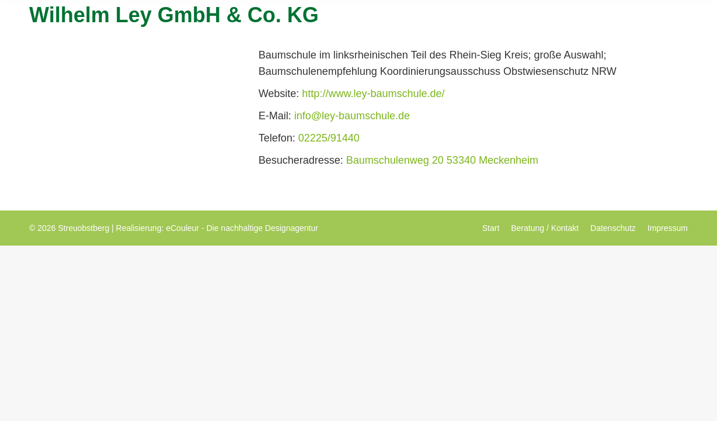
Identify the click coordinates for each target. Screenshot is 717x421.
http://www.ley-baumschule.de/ (373, 93)
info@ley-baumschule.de (352, 116)
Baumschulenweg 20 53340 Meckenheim (442, 160)
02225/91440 (329, 138)
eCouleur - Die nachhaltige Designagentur (242, 228)
